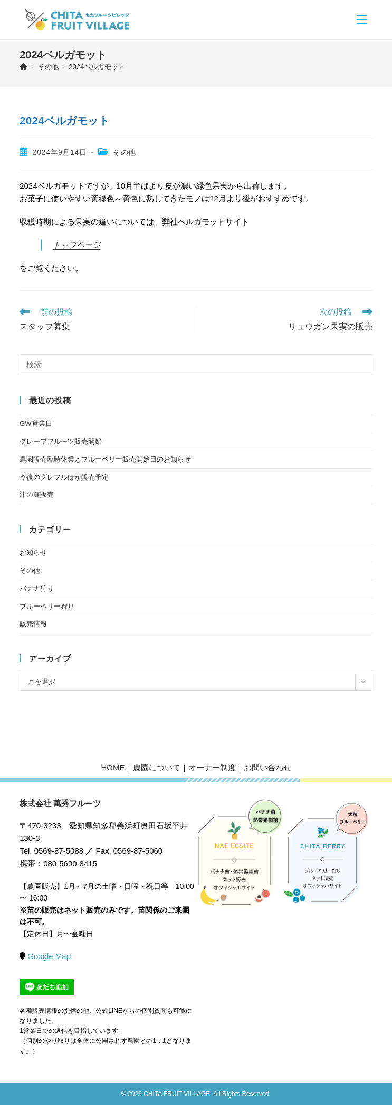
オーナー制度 (212, 767)
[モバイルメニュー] (362, 19)
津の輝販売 (37, 494)
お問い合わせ (267, 767)
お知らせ (33, 552)
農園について (156, 767)
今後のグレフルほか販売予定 (64, 477)
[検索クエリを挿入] (196, 364)
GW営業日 (36, 423)
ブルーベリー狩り (47, 606)
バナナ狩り (37, 588)
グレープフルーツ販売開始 (61, 441)
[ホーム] (23, 67)
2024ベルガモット (97, 67)
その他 (124, 152)
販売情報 (33, 624)
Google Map (49, 956)
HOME (113, 767)
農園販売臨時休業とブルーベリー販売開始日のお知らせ (105, 459)
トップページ (76, 244)
